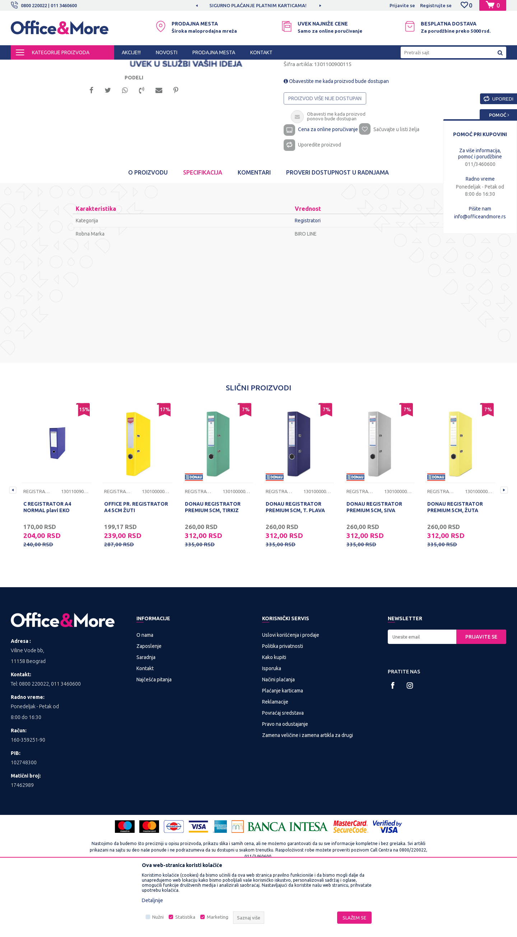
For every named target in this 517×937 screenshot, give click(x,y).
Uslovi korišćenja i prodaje (290, 694)
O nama (144, 694)
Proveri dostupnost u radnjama (337, 232)
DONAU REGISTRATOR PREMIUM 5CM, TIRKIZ (213, 567)
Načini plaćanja (278, 739)
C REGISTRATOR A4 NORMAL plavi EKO (47, 567)
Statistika (185, 916)
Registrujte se (436, 5)
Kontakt (145, 728)
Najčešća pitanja (154, 739)
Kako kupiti (274, 717)
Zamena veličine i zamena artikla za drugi (307, 795)
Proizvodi (53, 66)
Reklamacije (275, 761)
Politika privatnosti (282, 706)
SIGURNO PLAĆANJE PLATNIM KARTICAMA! (258, 5)
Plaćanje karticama (282, 750)
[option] (258, 5)
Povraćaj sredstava (283, 772)
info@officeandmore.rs (480, 216)
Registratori (224, 66)
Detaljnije (152, 900)
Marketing (217, 916)
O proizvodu (148, 232)
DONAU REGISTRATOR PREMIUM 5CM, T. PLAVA (295, 567)
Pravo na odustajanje (285, 784)
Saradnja (145, 717)
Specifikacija (202, 232)
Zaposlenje (149, 706)
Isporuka (271, 728)
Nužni (158, 916)
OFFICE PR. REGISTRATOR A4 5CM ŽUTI (136, 567)
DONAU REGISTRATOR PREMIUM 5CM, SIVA (374, 567)
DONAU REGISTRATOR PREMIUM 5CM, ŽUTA (455, 567)
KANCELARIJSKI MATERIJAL (98, 66)
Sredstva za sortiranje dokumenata (170, 66)
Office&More (24, 66)
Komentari (254, 232)
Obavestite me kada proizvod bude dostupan (336, 141)
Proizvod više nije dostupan (325, 158)
